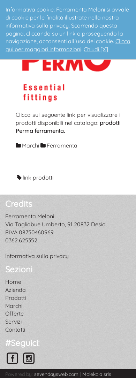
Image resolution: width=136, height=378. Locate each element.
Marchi (13, 305)
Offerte (14, 313)
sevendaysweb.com (56, 374)
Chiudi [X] (96, 49)
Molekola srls (96, 374)
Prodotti (15, 297)
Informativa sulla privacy (37, 255)
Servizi (13, 321)
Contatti (15, 329)
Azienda (15, 289)
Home (13, 281)
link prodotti (38, 177)
